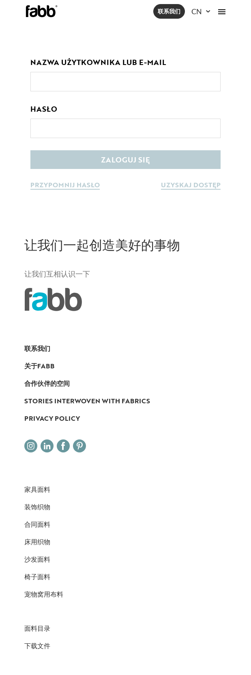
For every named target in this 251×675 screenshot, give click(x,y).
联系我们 (169, 11)
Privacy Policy (52, 418)
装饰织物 (37, 507)
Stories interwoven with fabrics (87, 401)
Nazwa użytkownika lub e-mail (98, 62)
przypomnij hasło (65, 185)
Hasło (43, 109)
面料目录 (37, 628)
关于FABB (39, 366)
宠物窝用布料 (43, 594)
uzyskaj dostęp (191, 185)
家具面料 (37, 489)
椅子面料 (37, 577)
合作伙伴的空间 (47, 383)
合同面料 (37, 524)
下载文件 (37, 646)
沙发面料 (37, 559)
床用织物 (37, 542)
